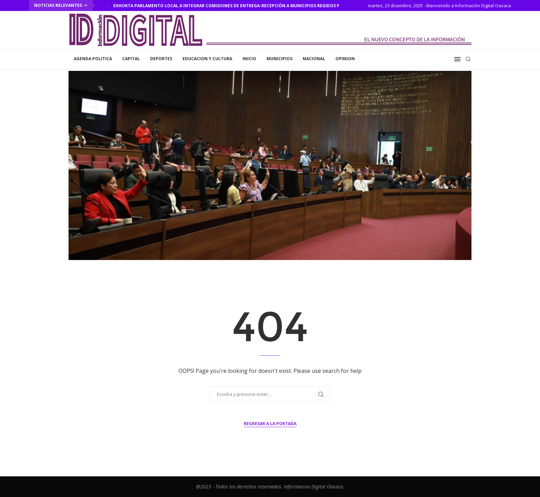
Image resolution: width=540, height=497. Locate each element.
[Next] (108, 5)
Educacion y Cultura (207, 59)
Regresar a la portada (270, 423)
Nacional (314, 59)
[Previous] (101, 5)
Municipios (279, 59)
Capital (131, 59)
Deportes (161, 59)
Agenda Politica (93, 59)
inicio (249, 59)
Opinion (345, 59)
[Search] (468, 59)
